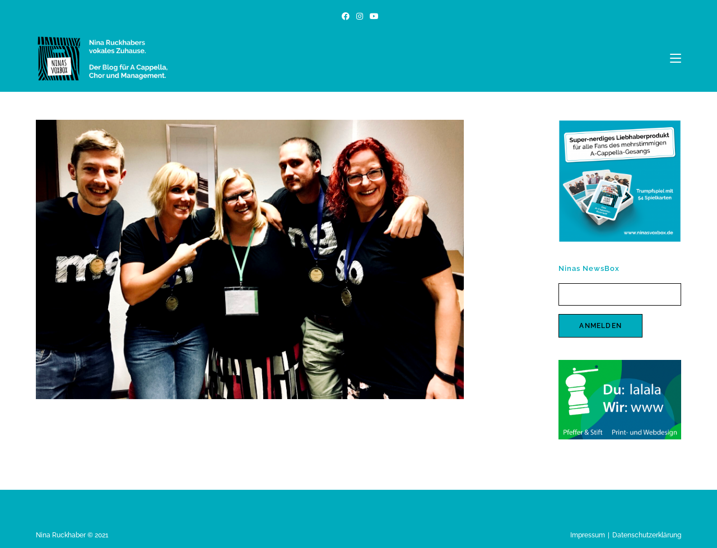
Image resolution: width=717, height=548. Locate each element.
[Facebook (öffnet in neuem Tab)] (345, 16)
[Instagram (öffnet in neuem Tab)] (359, 16)
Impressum (587, 535)
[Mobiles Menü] (675, 58)
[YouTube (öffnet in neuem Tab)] (372, 16)
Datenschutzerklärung (646, 535)
